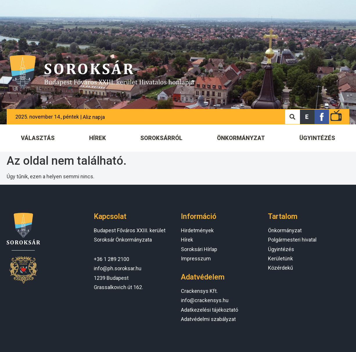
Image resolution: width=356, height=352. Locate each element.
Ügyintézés (281, 249)
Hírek (187, 240)
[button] (307, 117)
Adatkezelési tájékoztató (209, 310)
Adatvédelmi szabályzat (208, 319)
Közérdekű (280, 268)
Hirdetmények (197, 230)
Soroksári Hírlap (199, 249)
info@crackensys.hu (205, 300)
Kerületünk (280, 258)
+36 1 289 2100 (111, 259)
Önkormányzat (285, 230)
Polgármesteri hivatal (292, 240)
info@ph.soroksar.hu (117, 268)
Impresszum (196, 258)
